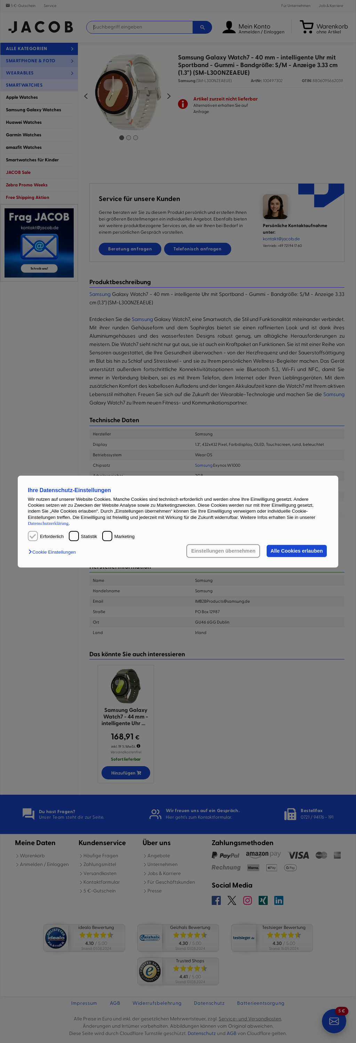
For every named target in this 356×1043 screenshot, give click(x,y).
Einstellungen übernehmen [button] (223, 551)
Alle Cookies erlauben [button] (296, 551)
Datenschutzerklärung (48, 523)
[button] (54, 552)
